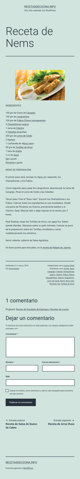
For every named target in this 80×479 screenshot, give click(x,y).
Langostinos (23, 116)
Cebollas (11, 132)
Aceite (18, 151)
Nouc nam (28, 143)
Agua (16, 155)
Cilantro (20, 128)
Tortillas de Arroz (24, 147)
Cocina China (69, 266)
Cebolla (59, 272)
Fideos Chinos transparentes (31, 120)
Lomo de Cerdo (24, 135)
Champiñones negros (18, 124)
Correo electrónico (51, 362)
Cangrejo (30, 112)
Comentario (12, 334)
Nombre (10, 362)
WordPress (28, 468)
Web (8, 376)
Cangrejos (51, 272)
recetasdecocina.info (40, 6)
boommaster (14, 269)
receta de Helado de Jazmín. (57, 247)
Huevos (11, 139)
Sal (7, 158)
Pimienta (10, 162)
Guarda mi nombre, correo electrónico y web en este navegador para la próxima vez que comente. (41, 392)
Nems (62, 281)
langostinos (69, 278)
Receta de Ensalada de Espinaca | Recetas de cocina (42, 309)
